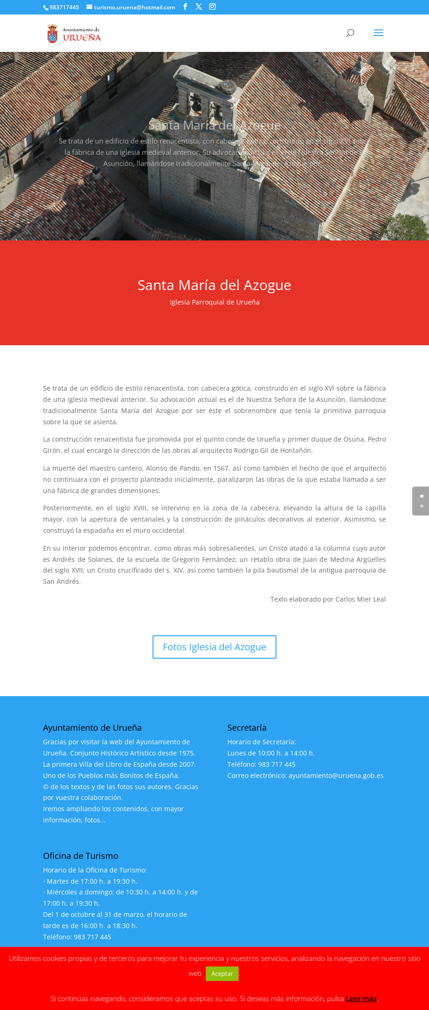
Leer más (361, 998)
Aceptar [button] (222, 973)
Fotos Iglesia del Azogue (214, 646)
